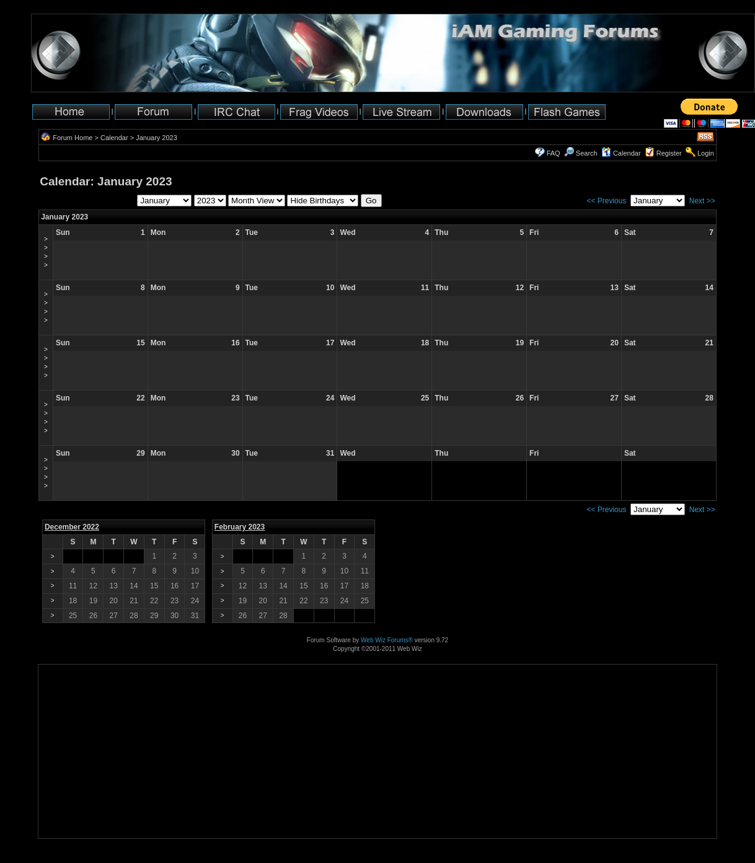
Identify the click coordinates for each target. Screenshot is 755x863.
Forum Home (72, 137)
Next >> (702, 201)
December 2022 (72, 527)
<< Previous (606, 201)
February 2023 (239, 527)
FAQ (553, 153)
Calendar (114, 137)
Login (705, 153)
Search (581, 153)
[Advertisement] (77, 799)
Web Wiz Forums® (387, 640)
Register (669, 153)
